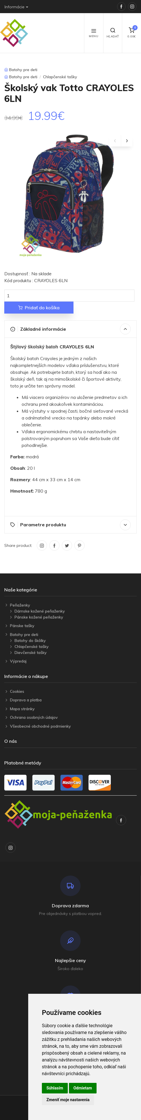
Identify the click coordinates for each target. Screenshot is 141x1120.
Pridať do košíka (39, 307)
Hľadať (113, 32)
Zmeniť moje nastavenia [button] (67, 1099)
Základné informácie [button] (70, 329)
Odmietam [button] (82, 1088)
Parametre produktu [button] (70, 524)
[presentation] (115, 140)
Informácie (14, 6)
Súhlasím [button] (54, 1088)
